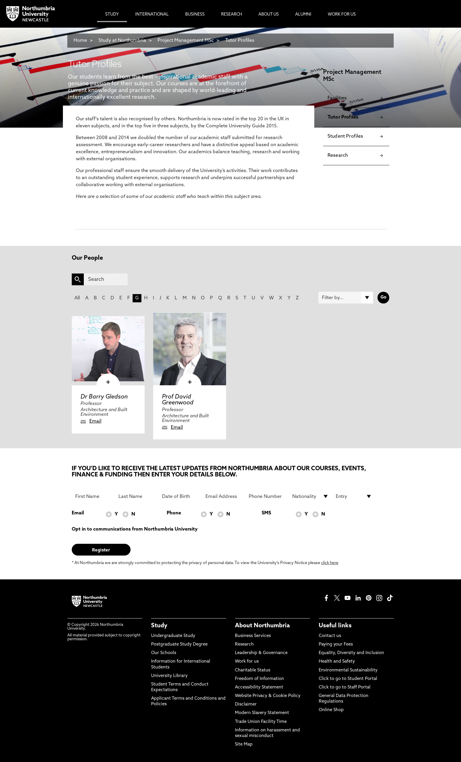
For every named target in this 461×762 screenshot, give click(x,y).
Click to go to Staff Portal (344, 687)
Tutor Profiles (239, 40)
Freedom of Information (259, 679)
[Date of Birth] (180, 496)
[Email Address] (224, 496)
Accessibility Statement (259, 687)
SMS (266, 513)
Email (95, 421)
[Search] (106, 279)
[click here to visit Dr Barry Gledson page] (108, 348)
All (77, 298)
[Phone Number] (267, 496)
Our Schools (163, 653)
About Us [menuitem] (268, 14)
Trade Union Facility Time (261, 722)
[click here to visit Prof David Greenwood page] (189, 348)
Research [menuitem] (231, 14)
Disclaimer (246, 704)
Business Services (253, 636)
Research (244, 644)
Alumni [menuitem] (303, 14)
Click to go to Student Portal (348, 679)
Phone (174, 513)
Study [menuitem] (112, 14)
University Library (169, 676)
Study (159, 626)
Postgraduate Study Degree (179, 644)
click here (329, 563)
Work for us (247, 661)
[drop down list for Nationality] (310, 496)
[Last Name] (137, 496)
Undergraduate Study (173, 636)
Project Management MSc (186, 40)
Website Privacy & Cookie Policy (267, 696)
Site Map (244, 744)
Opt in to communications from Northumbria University (135, 529)
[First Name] (93, 496)
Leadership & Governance (261, 653)
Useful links (335, 626)
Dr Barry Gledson (104, 397)
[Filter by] (345, 298)
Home (80, 40)
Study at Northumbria (122, 40)
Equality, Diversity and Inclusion (351, 653)
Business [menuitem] (195, 14)
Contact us (330, 636)
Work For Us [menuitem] (342, 14)
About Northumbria (262, 626)
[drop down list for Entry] (354, 496)
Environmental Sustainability (348, 670)
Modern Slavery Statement (262, 713)
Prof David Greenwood (177, 400)
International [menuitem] (152, 14)
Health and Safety (337, 661)
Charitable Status (252, 670)
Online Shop (331, 710)
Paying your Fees (336, 644)
